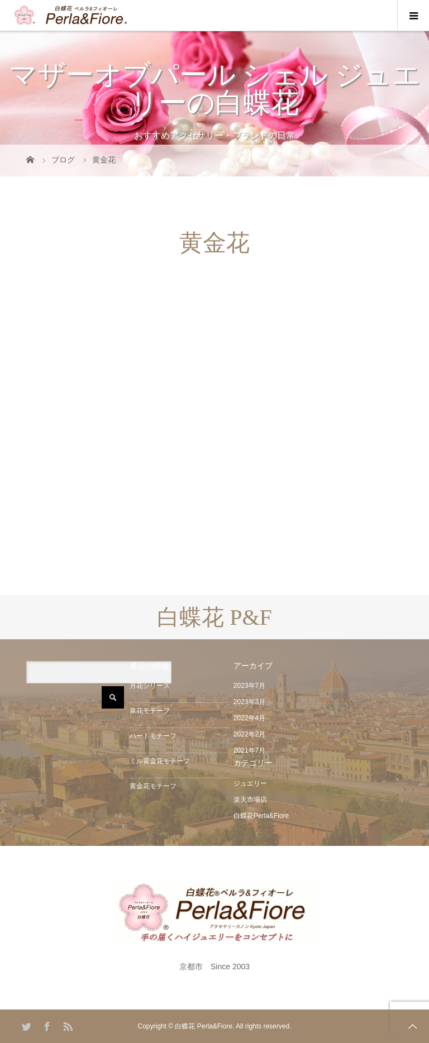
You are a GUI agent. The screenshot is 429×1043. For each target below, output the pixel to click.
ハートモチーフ (153, 736)
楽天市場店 (250, 799)
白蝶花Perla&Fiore (261, 816)
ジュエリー (250, 783)
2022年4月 (249, 718)
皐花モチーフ (150, 711)
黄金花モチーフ (153, 786)
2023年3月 (249, 702)
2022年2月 (249, 734)
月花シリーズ (150, 686)
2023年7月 (249, 686)
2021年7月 (249, 750)
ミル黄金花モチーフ (160, 761)
